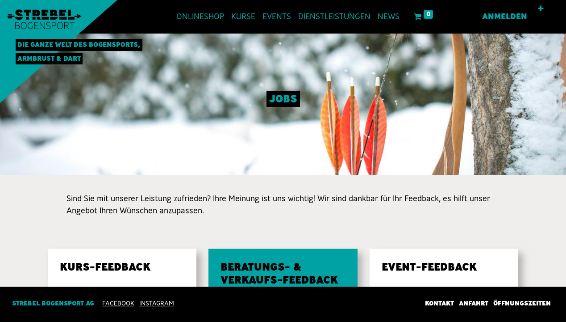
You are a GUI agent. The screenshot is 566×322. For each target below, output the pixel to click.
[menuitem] (200, 17)
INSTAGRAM (156, 303)
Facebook (118, 303)
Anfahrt (473, 303)
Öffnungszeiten (522, 303)
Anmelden (504, 16)
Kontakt (439, 303)
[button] (540, 9)
